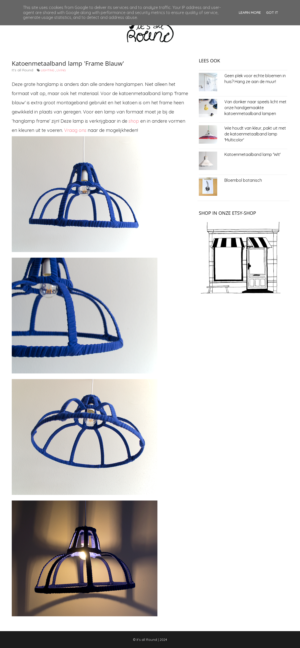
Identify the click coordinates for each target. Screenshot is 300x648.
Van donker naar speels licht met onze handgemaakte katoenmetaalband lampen (255, 107)
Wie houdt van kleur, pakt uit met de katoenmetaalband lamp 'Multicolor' (255, 134)
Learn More (250, 12)
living (61, 70)
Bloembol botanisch (243, 180)
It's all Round (146, 640)
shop (134, 121)
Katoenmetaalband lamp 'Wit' (252, 154)
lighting (47, 70)
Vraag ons (75, 130)
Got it (272, 12)
